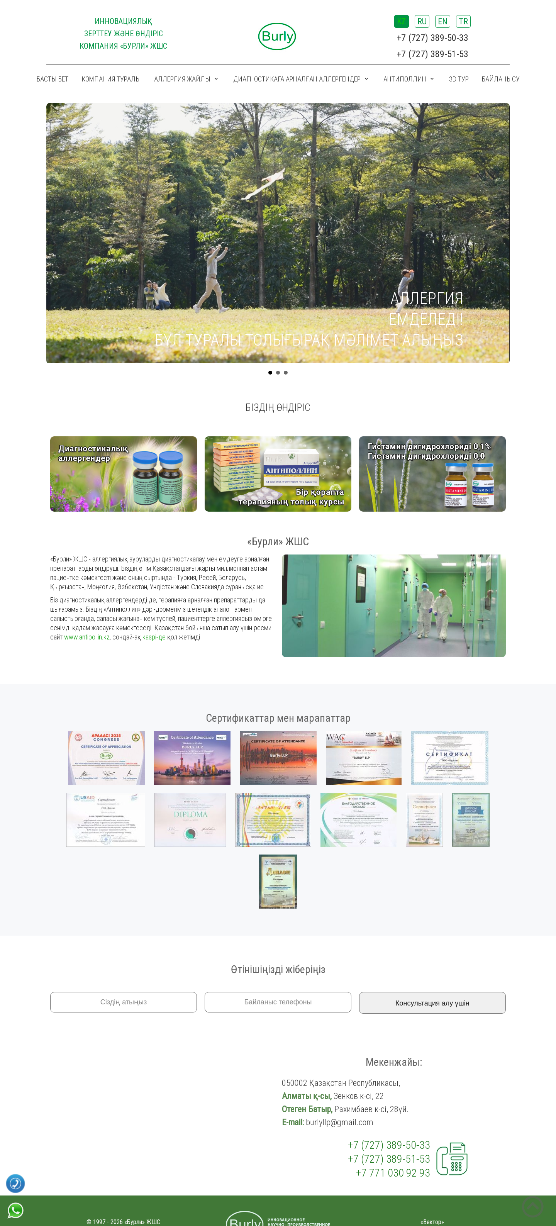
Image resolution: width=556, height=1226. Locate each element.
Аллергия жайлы (182, 79)
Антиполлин (404, 79)
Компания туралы (111, 79)
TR (463, 21)
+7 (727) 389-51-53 (432, 54)
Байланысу (501, 79)
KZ (401, 21)
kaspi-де (154, 637)
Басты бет (52, 79)
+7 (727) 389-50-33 (432, 37)
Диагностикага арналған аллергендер (297, 79)
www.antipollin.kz (87, 637)
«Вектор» (432, 1222)
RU (422, 21)
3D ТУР (459, 79)
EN (443, 21)
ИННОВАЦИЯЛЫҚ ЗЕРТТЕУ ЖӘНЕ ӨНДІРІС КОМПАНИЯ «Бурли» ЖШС (124, 34)
